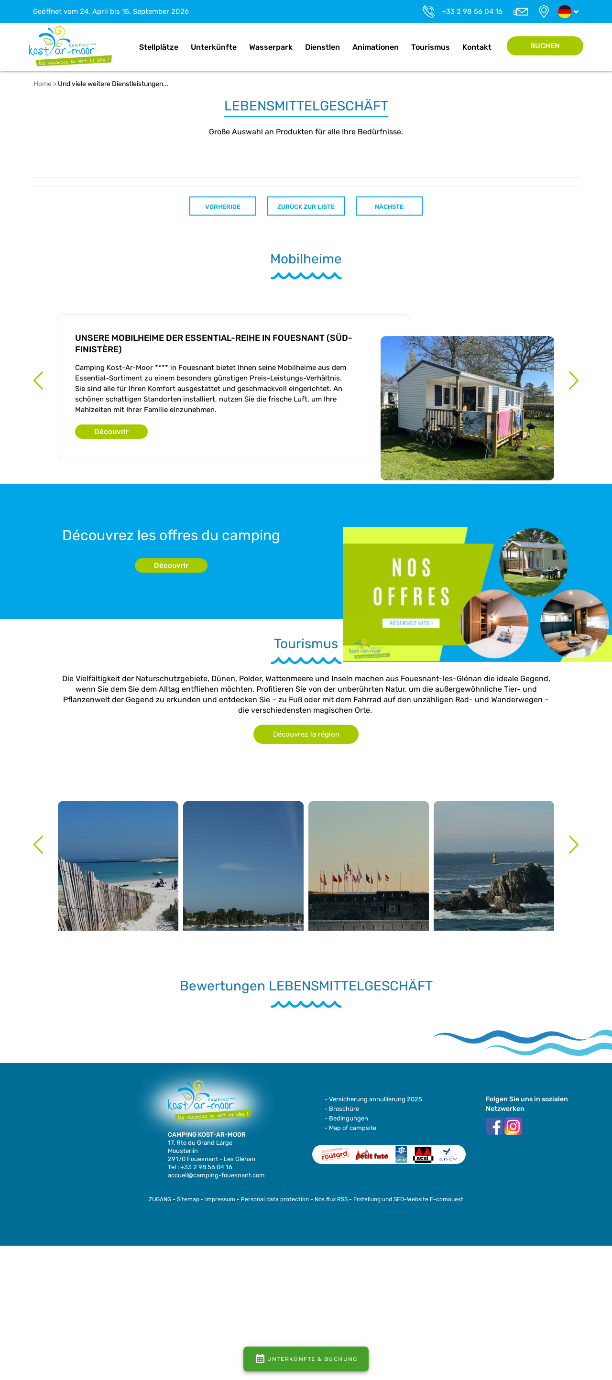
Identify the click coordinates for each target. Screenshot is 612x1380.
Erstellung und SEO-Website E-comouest (408, 1199)
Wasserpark (271, 47)
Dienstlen (322, 47)
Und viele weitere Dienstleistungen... (113, 84)
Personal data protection (275, 1199)
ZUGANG (160, 1199)
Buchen (545, 46)
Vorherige (222, 206)
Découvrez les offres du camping (171, 535)
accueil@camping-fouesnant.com (216, 1175)
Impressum (220, 1199)
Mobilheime (306, 259)
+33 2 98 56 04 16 (472, 11)
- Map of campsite (350, 1127)
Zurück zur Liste (306, 206)
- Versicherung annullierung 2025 (373, 1099)
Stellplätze (158, 47)
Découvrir (111, 431)
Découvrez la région (306, 734)
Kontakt (477, 47)
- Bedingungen (346, 1118)
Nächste (389, 206)
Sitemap (188, 1199)
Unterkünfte (214, 47)
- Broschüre (342, 1108)
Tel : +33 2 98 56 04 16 (200, 1167)
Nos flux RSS (331, 1199)
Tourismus (430, 47)
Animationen (375, 47)
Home (123, 47)
